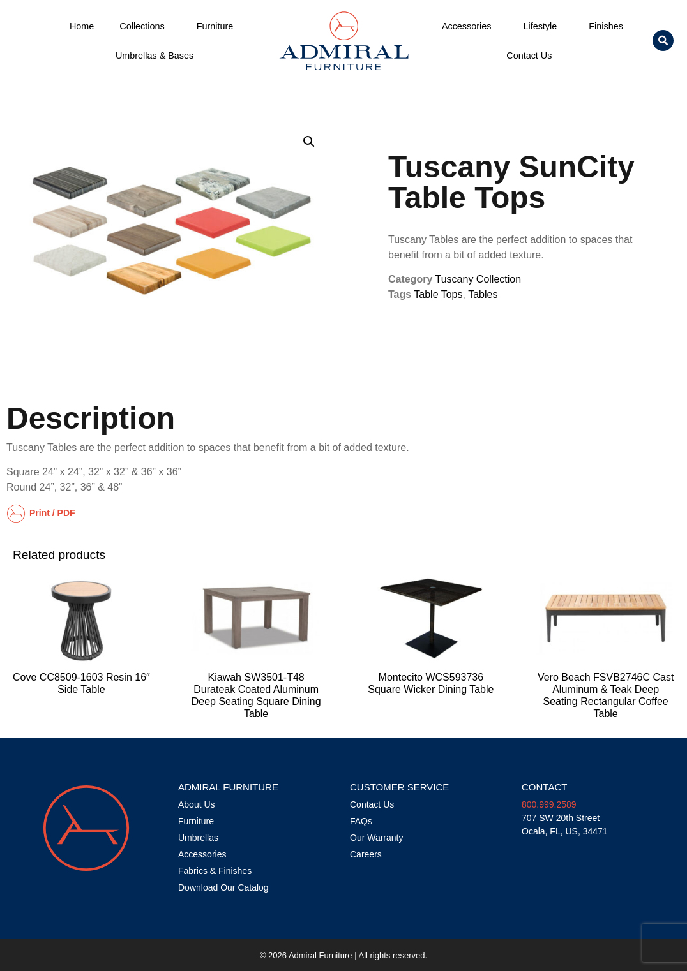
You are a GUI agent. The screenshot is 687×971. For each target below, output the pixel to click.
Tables (482, 294)
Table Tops (438, 294)
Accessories (470, 26)
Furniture (218, 26)
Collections (144, 26)
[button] (663, 40)
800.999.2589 (549, 804)
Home (82, 26)
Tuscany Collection (478, 279)
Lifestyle (543, 26)
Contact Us (532, 55)
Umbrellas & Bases (154, 55)
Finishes (606, 26)
